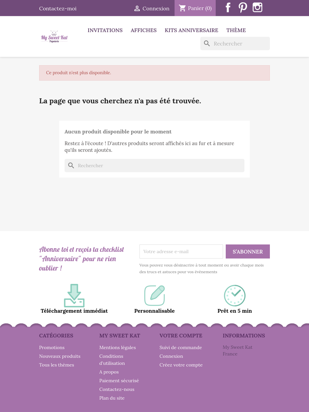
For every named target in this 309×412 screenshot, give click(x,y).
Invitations (105, 30)
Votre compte (181, 335)
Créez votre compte (181, 365)
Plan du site (112, 398)
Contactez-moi (58, 8)
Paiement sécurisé (119, 381)
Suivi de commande (181, 347)
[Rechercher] (235, 43)
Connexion (171, 356)
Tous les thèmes (56, 365)
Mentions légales (117, 347)
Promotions (52, 347)
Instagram (257, 7)
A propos (109, 372)
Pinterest (242, 7)
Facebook (228, 7)
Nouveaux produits (59, 356)
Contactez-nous (116, 389)
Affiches (144, 30)
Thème (236, 30)
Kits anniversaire (191, 30)
